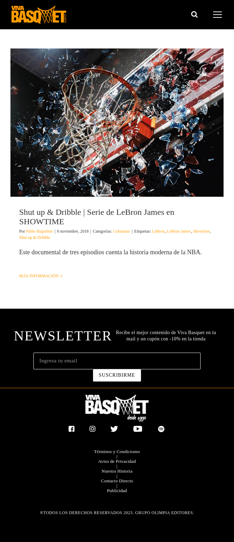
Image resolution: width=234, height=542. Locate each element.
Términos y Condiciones (117, 451)
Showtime (201, 231)
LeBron (158, 231)
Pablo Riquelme (39, 231)
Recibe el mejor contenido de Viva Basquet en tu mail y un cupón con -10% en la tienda (166, 335)
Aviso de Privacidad (117, 461)
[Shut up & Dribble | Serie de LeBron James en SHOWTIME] (117, 122)
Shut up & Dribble (34, 237)
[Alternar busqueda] (194, 14)
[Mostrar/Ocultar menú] (218, 15)
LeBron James (179, 231)
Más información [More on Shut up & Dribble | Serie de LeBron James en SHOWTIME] (39, 275)
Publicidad (117, 490)
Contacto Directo (117, 481)
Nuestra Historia (117, 471)
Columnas (121, 231)
